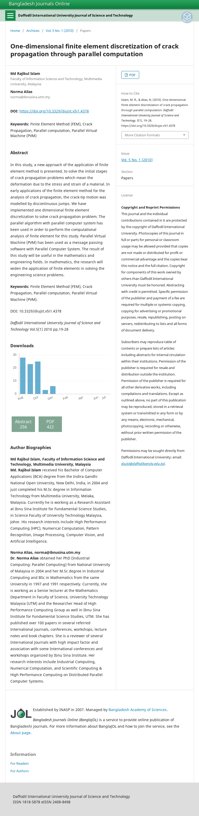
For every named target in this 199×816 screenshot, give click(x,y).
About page (20, 732)
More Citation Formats (142, 135)
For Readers (19, 763)
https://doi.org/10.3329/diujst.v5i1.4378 (54, 111)
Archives (32, 30)
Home (15, 30)
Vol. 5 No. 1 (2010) (60, 30)
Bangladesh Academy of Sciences (138, 709)
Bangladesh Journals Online (39, 4)
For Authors (19, 771)
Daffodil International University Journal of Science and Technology (75, 15)
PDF (132, 75)
